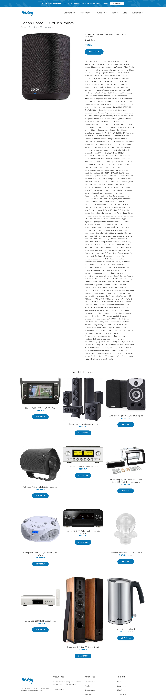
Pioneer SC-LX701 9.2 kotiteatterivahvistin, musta (83, 534)
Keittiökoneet (86, 14)
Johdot (115, 14)
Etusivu (23, 29)
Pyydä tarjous (117, 3)
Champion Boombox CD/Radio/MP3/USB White (40, 556)
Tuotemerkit (137, 14)
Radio (118, 37)
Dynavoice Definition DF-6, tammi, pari (83, 649)
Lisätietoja (94, 54)
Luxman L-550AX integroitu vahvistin (83, 469)
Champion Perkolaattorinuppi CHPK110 (126, 555)
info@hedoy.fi (58, 691)
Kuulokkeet (102, 14)
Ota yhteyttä (121, 688)
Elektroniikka (69, 14)
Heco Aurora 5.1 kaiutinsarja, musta (83, 426)
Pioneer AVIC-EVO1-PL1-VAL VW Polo (40, 410)
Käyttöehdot (122, 692)
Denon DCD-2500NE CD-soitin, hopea (40, 623)
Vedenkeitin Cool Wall (126, 631)
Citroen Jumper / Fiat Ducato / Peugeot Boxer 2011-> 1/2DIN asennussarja (125, 483)
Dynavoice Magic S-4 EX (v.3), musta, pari (126, 418)
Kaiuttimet (89, 39)
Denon (123, 37)
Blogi (125, 14)
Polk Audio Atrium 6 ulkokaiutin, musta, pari (40, 489)
